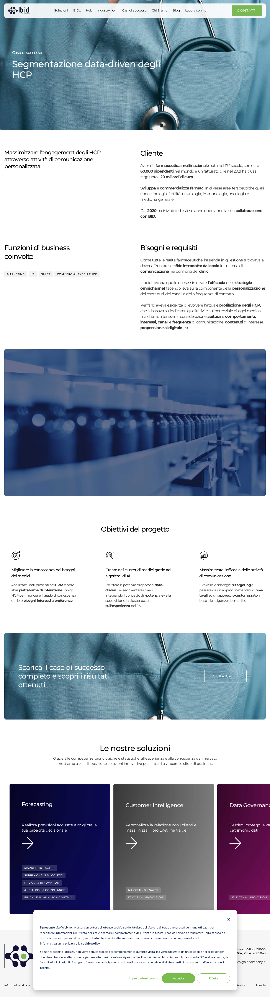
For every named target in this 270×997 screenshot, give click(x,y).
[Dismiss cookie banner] (228, 919)
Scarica (222, 676)
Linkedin (260, 985)
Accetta (178, 978)
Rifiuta (213, 978)
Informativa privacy (17, 985)
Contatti (247, 10)
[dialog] (135, 950)
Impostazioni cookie (143, 978)
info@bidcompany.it (250, 962)
